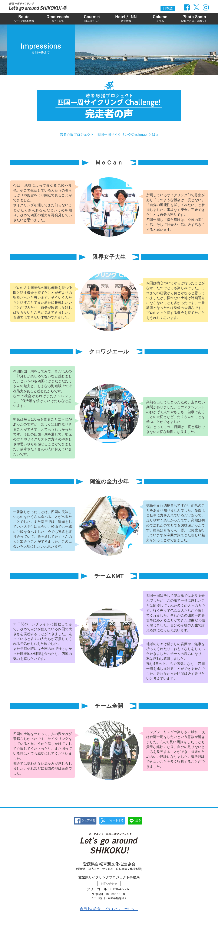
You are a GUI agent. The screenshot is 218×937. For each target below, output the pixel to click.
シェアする (85, 820)
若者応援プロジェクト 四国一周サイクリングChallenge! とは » (109, 134)
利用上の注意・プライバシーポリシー (109, 909)
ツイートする (112, 820)
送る (135, 820)
